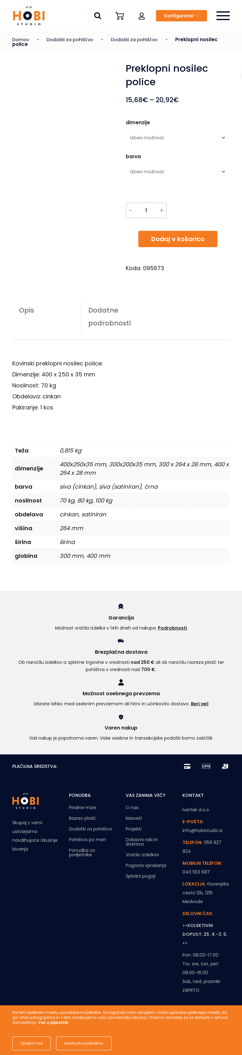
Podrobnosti (172, 628)
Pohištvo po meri (87, 839)
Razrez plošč (82, 818)
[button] (142, 16)
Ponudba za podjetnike (82, 852)
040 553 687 (196, 872)
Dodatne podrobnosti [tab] (109, 317)
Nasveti (134, 818)
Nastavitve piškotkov (83, 1043)
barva (133, 156)
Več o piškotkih (53, 1022)
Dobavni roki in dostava (142, 841)
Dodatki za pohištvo (70, 39)
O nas (132, 807)
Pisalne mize (82, 807)
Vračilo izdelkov (142, 855)
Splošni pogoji (140, 876)
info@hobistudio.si (202, 830)
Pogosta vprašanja (146, 865)
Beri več (200, 704)
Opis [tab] (26, 310)
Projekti (133, 829)
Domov (20, 39)
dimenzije (138, 122)
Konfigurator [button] (179, 16)
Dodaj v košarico (178, 239)
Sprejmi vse (31, 1043)
